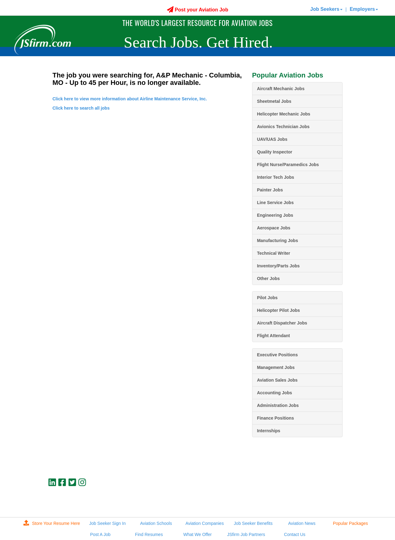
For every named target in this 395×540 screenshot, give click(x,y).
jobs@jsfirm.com (331, 498)
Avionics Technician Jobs (283, 126)
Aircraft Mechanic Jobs (281, 88)
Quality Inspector (274, 151)
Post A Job (100, 534)
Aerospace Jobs (273, 227)
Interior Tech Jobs (275, 177)
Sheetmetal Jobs (274, 101)
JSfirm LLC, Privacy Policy (322, 503)
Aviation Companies (204, 523)
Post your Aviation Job (197, 9)
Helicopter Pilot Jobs (278, 310)
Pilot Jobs (267, 297)
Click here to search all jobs (81, 108)
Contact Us (294, 534)
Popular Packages (350, 523)
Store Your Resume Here (51, 523)
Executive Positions (277, 354)
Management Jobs (276, 367)
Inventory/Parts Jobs (278, 265)
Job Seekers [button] (326, 9)
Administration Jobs (278, 405)
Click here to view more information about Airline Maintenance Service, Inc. (129, 98)
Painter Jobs (270, 189)
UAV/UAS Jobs (272, 139)
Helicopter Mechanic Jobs (283, 113)
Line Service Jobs (275, 202)
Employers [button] (364, 9)
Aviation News (301, 523)
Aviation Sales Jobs (277, 380)
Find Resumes (149, 534)
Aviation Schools (156, 523)
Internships (268, 430)
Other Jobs (268, 278)
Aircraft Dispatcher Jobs (282, 322)
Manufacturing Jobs (277, 240)
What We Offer (197, 534)
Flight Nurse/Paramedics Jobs (288, 164)
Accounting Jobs (274, 392)
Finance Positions (275, 418)
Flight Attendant (273, 335)
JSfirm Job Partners (246, 534)
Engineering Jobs (275, 215)
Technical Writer (273, 253)
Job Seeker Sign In (107, 523)
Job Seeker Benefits (253, 523)
